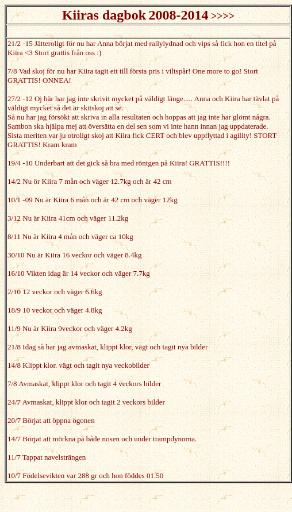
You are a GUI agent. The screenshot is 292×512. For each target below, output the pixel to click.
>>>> (223, 16)
